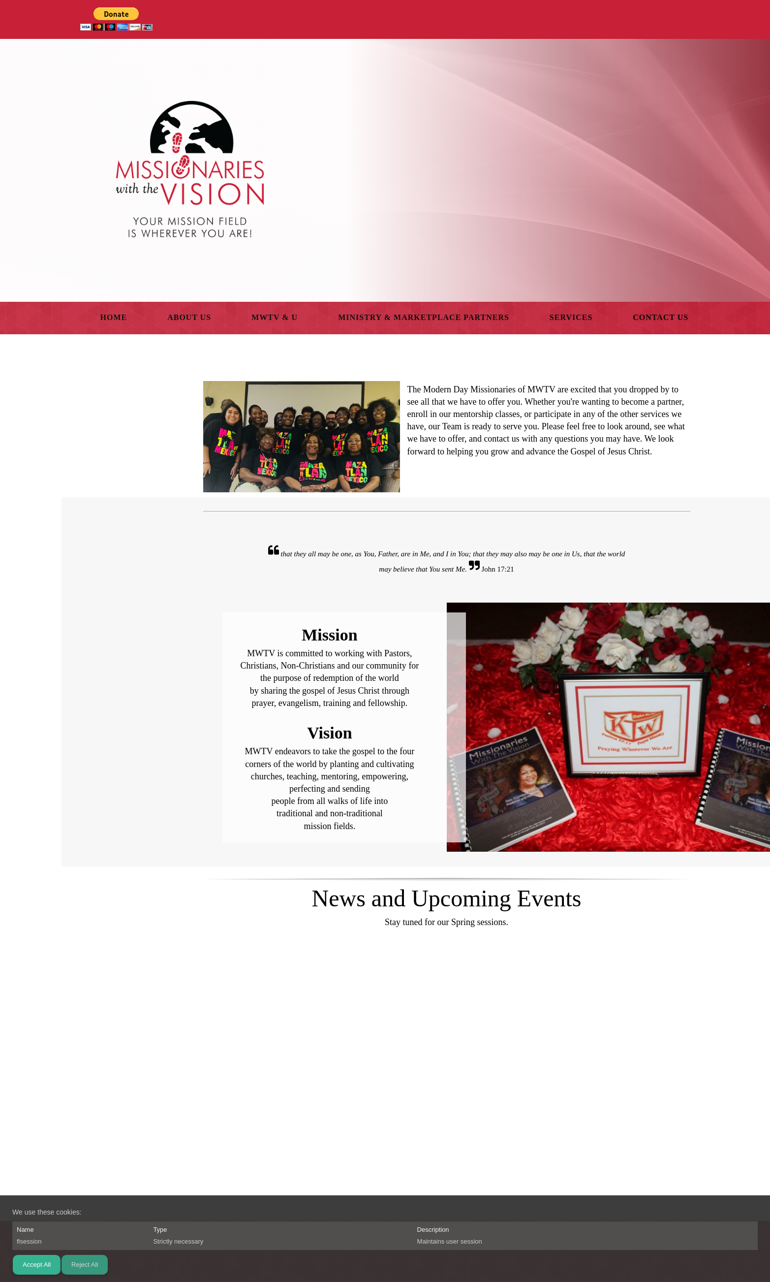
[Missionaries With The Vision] (190, 169)
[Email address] (435, 1192)
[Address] (458, 1192)
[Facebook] (482, 1192)
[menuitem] (114, 318)
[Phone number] (411, 1192)
